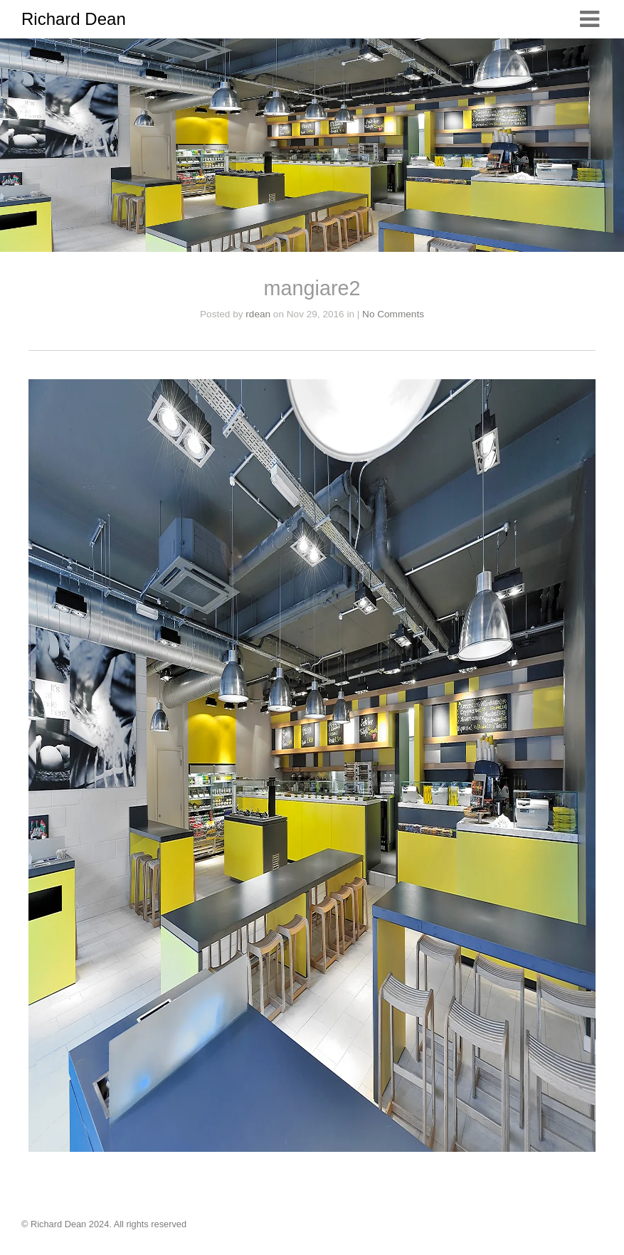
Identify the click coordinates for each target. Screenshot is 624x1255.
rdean (257, 314)
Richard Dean (73, 19)
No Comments (393, 314)
